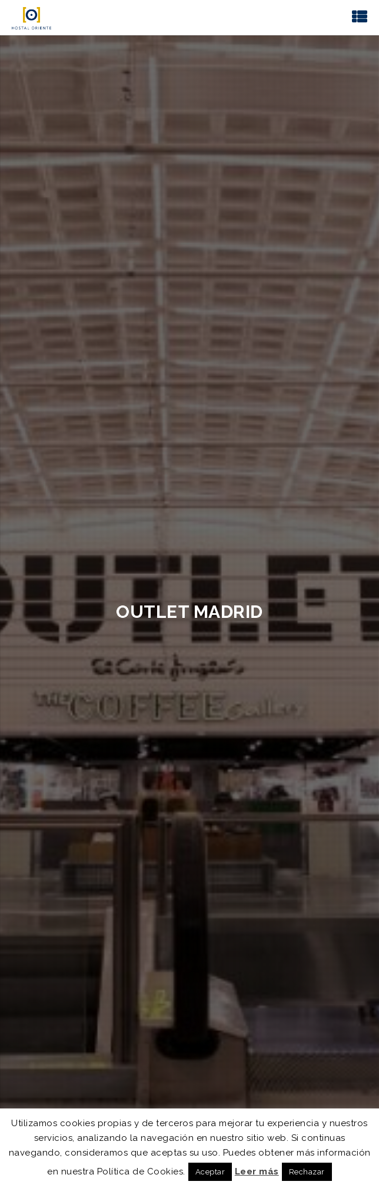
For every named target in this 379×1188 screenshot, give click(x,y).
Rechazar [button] (307, 1171)
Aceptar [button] (210, 1171)
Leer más (257, 1171)
